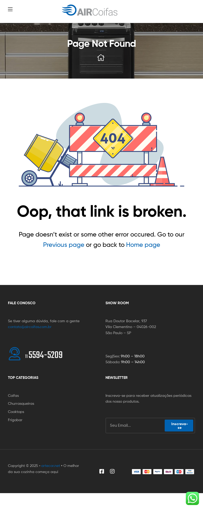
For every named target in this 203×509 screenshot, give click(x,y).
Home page (143, 244)
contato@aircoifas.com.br (30, 326)
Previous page (63, 244)
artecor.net (50, 465)
